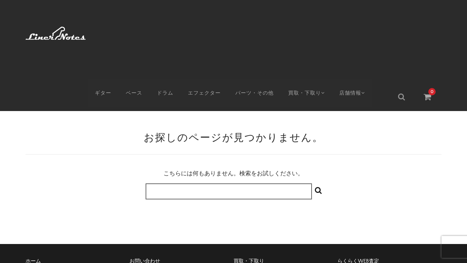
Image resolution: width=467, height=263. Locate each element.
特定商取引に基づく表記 (158, 209)
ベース (138, 32)
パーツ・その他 (259, 32)
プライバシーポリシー (363, 209)
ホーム (33, 197)
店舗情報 (361, 32)
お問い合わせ (145, 197)
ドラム (169, 32)
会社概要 (244, 209)
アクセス (36, 209)
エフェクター (208, 32)
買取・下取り (312, 32)
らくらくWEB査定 (358, 197)
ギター (106, 32)
